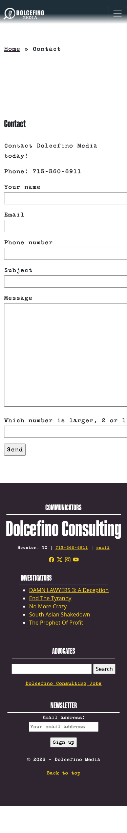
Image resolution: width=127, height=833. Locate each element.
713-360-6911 (72, 547)
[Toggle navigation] (117, 13)
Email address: (64, 723)
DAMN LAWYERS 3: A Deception (69, 590)
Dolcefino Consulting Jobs (63, 683)
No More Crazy (48, 606)
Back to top (63, 773)
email (103, 547)
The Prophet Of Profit (56, 622)
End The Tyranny (50, 598)
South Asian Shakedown (59, 614)
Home (12, 49)
